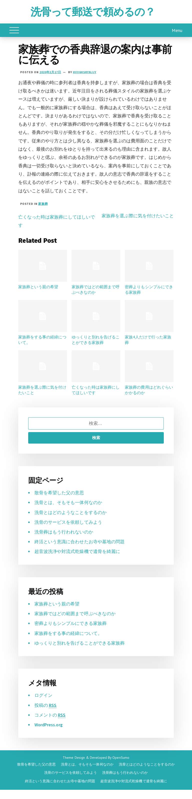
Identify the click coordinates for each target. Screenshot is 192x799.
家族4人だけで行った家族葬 (148, 339)
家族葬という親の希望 (38, 286)
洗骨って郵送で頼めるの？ (92, 11)
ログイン (43, 695)
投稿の (45, 705)
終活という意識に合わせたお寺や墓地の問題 (79, 541)
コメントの (49, 715)
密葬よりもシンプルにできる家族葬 (149, 289)
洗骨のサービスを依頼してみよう (68, 522)
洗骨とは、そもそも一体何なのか (68, 502)
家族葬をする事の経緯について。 (42, 339)
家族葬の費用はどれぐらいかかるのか (149, 390)
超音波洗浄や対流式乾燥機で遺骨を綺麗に (77, 551)
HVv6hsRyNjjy (84, 72)
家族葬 (43, 204)
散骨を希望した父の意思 (59, 493)
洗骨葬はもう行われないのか (63, 532)
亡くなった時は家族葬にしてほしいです (96, 390)
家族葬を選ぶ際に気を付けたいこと (138, 216)
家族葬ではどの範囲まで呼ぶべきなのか (96, 289)
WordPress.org (48, 725)
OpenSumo (120, 757)
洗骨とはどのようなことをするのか (70, 512)
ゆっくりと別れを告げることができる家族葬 (96, 339)
